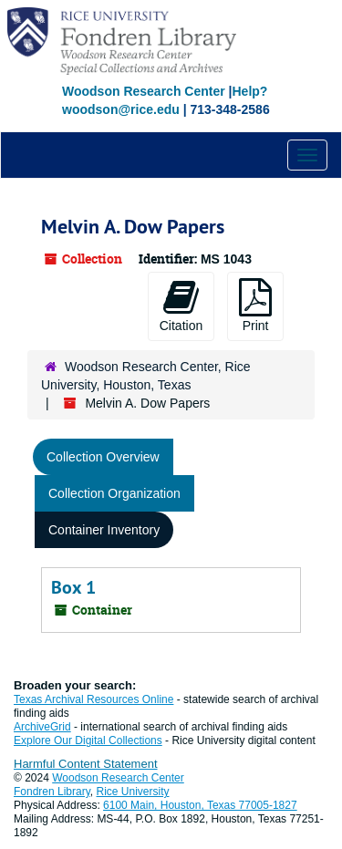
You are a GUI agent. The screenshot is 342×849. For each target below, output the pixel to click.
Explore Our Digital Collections (88, 740)
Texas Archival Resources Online (93, 699)
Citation (181, 305)
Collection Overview (103, 457)
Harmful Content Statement (86, 764)
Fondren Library (52, 791)
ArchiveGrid (42, 726)
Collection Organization (114, 493)
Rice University (133, 791)
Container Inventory (104, 530)
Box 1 (73, 587)
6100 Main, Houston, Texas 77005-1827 (200, 805)
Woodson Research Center (143, 91)
